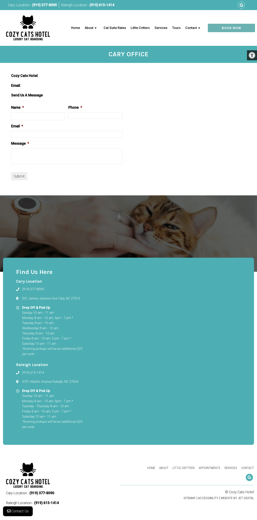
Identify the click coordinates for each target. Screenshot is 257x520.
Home (75, 28)
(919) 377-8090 (44, 5)
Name (17, 107)
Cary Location (19, 5)
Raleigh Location (74, 5)
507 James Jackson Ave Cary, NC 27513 (51, 298)
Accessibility (208, 498)
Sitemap (190, 498)
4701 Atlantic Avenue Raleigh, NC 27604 (50, 382)
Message (20, 143)
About (89, 28)
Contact (191, 28)
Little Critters (140, 28)
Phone (75, 107)
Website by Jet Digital (237, 498)
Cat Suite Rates (115, 28)
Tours (176, 28)
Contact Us (18, 512)
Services (161, 28)
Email (17, 126)
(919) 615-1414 (102, 5)
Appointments (209, 468)
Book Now (231, 28)
